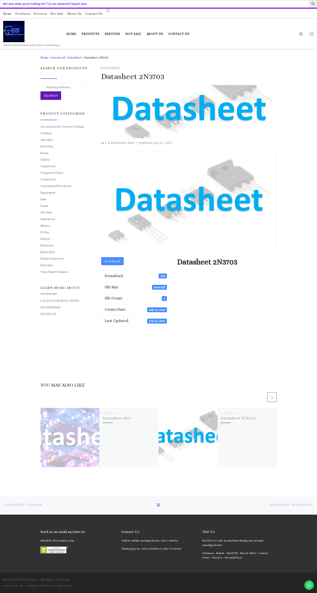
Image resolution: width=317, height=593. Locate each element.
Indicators (47, 219)
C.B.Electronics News (59, 300)
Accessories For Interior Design (62, 126)
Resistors (47, 245)
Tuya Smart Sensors (54, 271)
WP (21, 585)
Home (44, 57)
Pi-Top (44, 232)
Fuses (44, 205)
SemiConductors (52, 258)
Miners (45, 225)
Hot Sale (46, 212)
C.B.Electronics (25, 579)
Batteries (46, 146)
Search (51, 95)
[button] (108, 12)
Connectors (48, 179)
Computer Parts (51, 172)
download (58, 57)
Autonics (46, 139)
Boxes (44, 153)
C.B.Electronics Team (120, 142)
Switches (46, 265)
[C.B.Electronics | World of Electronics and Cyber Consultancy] (13, 30)
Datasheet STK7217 (238, 418)
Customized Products (55, 186)
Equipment (48, 192)
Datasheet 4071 (116, 418)
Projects (48, 314)
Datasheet (75, 57)
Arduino (46, 133)
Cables (45, 159)
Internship (50, 307)
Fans (43, 199)
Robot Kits (47, 252)
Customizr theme (61, 585)
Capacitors (48, 166)
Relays (45, 238)
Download (112, 261)
